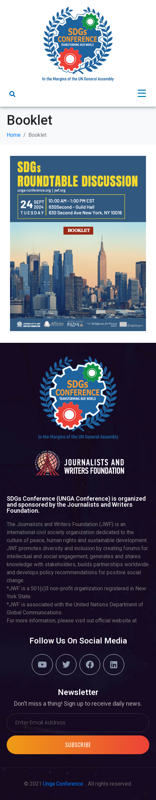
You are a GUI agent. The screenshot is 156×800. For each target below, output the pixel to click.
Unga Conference (63, 784)
